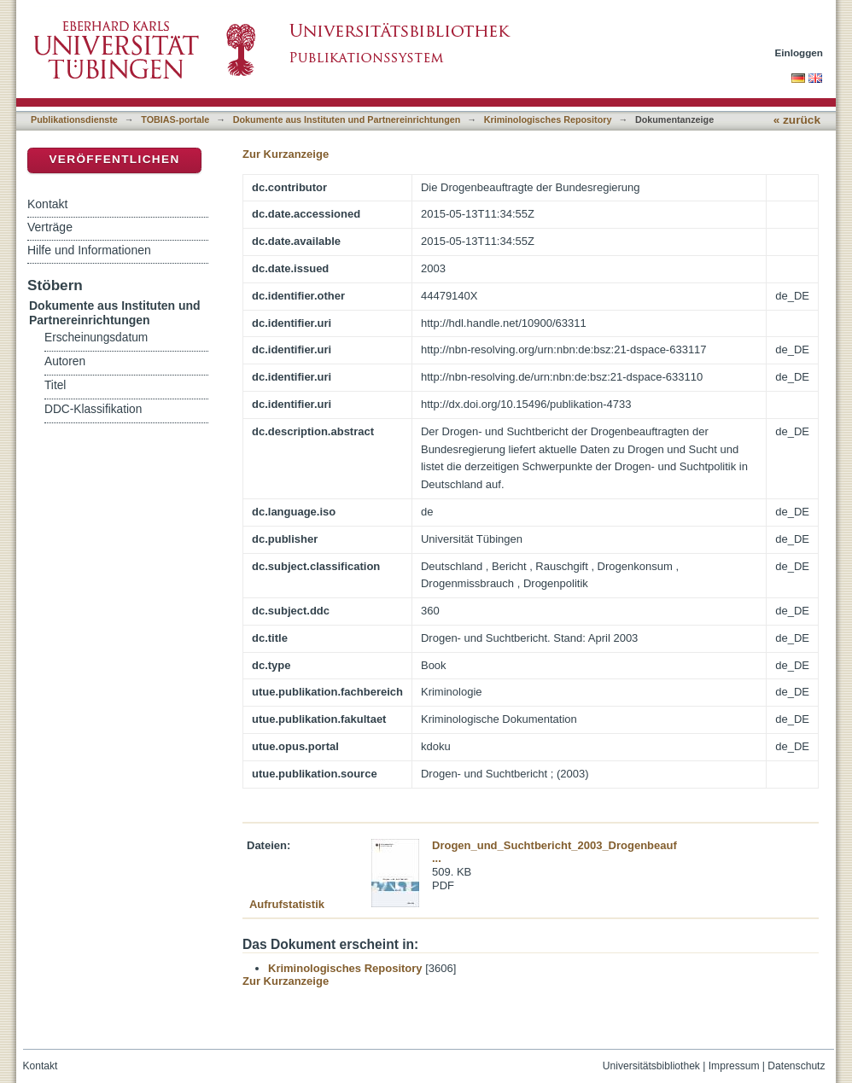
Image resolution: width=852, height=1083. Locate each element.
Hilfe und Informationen (89, 250)
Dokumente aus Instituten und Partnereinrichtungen (347, 119)
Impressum (734, 1066)
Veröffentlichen (114, 159)
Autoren (64, 361)
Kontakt (47, 204)
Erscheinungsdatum (96, 337)
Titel (55, 385)
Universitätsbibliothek (651, 1066)
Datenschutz (796, 1066)
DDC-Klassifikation (93, 409)
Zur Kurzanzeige (285, 154)
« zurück (796, 120)
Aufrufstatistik (286, 904)
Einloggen (799, 52)
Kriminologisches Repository (548, 119)
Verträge (50, 227)
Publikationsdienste (74, 119)
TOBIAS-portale (175, 119)
